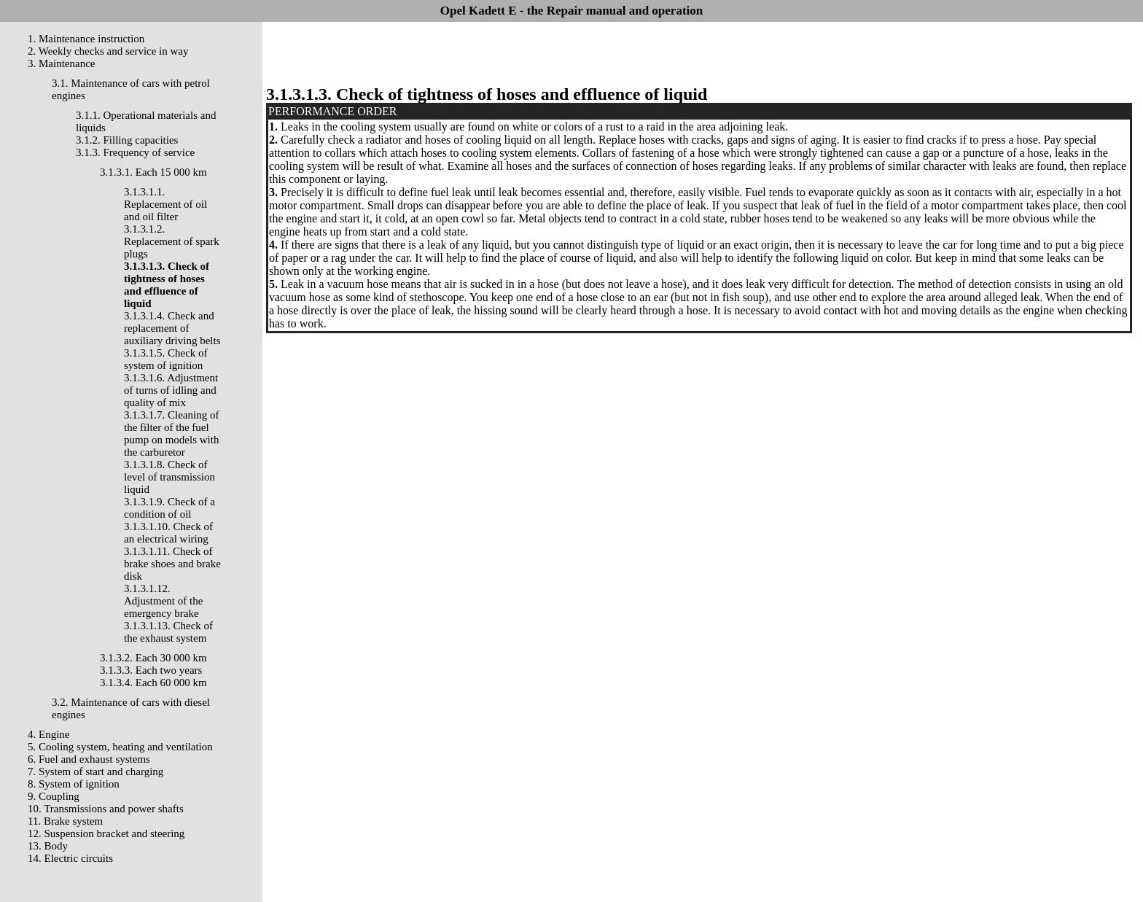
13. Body (48, 846)
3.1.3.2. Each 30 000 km (153, 658)
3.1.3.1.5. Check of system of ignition (166, 359)
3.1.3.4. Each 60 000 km (153, 682)
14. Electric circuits (70, 858)
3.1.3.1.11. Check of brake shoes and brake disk (172, 563)
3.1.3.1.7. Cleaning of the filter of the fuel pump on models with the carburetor (171, 433)
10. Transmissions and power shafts (106, 808)
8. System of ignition (74, 784)
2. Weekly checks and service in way (108, 51)
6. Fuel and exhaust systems (89, 759)
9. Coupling (53, 796)
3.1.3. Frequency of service (135, 152)
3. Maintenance (61, 63)
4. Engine (49, 734)
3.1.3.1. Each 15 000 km (153, 172)
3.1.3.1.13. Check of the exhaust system (168, 632)
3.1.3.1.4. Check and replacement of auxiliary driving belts (172, 328)
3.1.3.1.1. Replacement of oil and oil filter (165, 204)
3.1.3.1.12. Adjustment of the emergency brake (163, 601)
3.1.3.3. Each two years (151, 670)
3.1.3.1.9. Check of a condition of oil (169, 508)
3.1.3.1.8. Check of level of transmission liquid (169, 477)
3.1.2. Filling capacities (127, 140)
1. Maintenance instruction (86, 38)
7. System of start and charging (95, 771)
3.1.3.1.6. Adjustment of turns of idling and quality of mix (171, 390)
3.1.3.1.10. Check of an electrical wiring (168, 533)
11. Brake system (65, 821)
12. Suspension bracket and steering (106, 833)
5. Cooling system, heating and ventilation (120, 747)
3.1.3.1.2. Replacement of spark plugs (171, 241)
